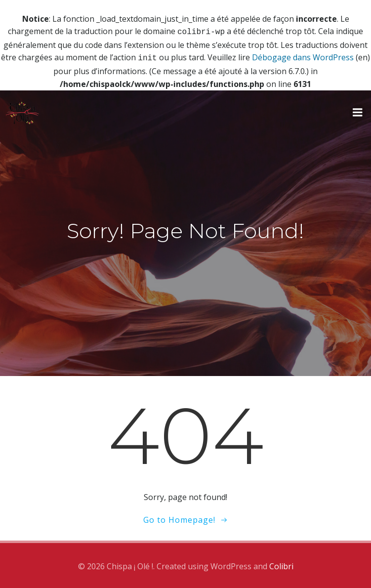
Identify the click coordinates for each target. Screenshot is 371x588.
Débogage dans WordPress (303, 56)
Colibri (281, 564)
